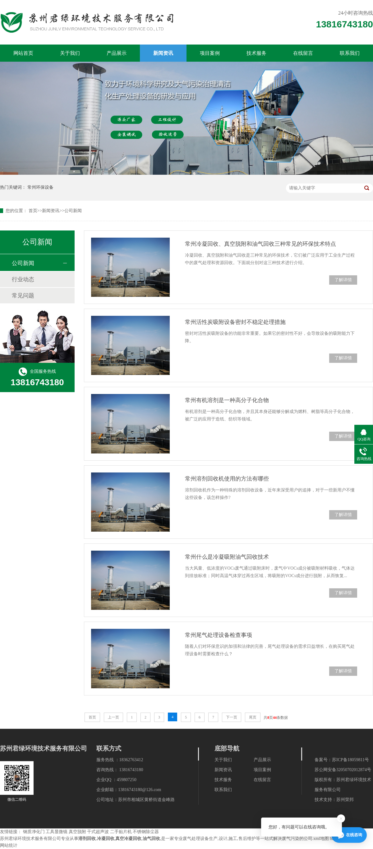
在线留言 (303, 53)
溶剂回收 (87, 838)
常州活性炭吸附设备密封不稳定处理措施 (235, 322)
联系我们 (350, 53)
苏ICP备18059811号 (350, 759)
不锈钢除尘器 (146, 831)
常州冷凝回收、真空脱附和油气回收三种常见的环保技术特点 (260, 244)
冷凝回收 (105, 838)
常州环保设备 (40, 187)
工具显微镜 (56, 831)
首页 (33, 210)
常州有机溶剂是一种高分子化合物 (227, 400)
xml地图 (321, 838)
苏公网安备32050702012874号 (343, 769)
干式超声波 (98, 831)
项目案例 (210, 53)
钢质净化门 (34, 831)
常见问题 (23, 295)
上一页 (113, 717)
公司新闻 (73, 210)
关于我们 (70, 53)
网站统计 (8, 845)
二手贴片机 (121, 831)
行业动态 (23, 279)
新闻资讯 (163, 53)
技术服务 (256, 53)
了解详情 (343, 279)
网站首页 (23, 53)
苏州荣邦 (345, 799)
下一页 (231, 717)
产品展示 (117, 53)
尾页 (252, 717)
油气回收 (151, 838)
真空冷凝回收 (128, 838)
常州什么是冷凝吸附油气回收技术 (227, 557)
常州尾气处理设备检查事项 (218, 635)
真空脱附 (77, 831)
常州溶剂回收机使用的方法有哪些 (227, 479)
